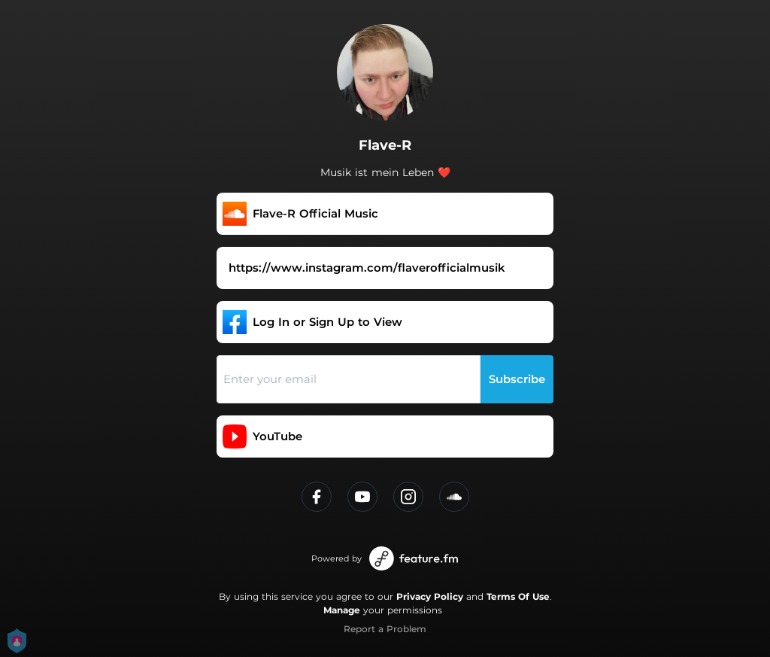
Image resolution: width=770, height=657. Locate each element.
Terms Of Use (518, 596)
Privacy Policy (429, 596)
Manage (341, 610)
